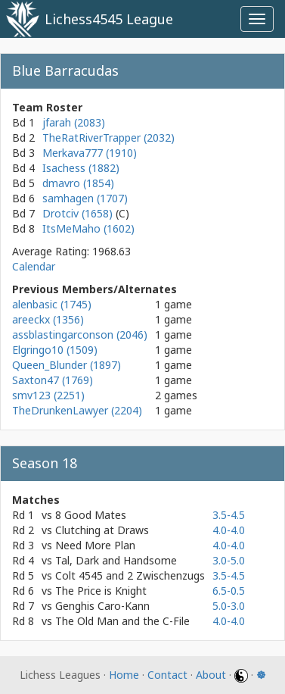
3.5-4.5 (228, 515)
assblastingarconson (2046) (79, 334)
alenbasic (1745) (51, 304)
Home (124, 674)
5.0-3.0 (228, 606)
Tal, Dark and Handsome (116, 560)
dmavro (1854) (78, 183)
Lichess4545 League (109, 19)
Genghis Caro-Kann (102, 606)
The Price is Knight (101, 590)
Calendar (33, 266)
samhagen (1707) (85, 198)
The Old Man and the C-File (122, 621)
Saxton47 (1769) (52, 380)
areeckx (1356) (48, 319)
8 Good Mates (90, 515)
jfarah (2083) (73, 122)
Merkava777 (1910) (89, 152)
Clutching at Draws (102, 530)
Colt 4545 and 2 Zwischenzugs (130, 575)
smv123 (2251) (48, 395)
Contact (167, 674)
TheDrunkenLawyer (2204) (77, 410)
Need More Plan (95, 545)
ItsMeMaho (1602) (88, 228)
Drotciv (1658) (79, 213)
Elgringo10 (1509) (55, 349)
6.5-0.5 (228, 590)
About (211, 674)
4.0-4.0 (228, 530)
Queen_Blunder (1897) (66, 365)
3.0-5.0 (228, 560)
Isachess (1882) (80, 168)
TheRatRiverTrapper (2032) (108, 137)
